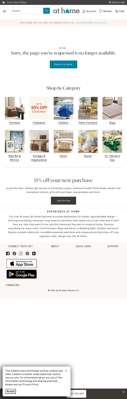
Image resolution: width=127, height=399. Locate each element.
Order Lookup (13, 292)
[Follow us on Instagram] (21, 253)
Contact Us (102, 298)
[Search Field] (30, 11)
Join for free (63, 200)
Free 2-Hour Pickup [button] (16, 2)
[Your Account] (89, 11)
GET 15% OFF (76, 393)
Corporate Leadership (105, 258)
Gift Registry (13, 322)
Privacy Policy (104, 340)
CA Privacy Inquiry (106, 334)
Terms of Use (103, 328)
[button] (66, 10)
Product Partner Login (108, 304)
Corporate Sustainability (107, 252)
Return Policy (13, 304)
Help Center (102, 292)
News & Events (101, 264)
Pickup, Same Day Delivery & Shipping (27, 298)
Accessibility (103, 310)
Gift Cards (11, 316)
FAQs (99, 316)
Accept (11, 391)
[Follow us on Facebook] (8, 253)
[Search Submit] (46, 11)
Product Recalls (105, 322)
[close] (66, 371)
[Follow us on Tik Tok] (14, 253)
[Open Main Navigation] (4, 11)
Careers (97, 270)
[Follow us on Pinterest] (27, 253)
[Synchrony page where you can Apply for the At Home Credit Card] (13, 360)
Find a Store (100, 277)
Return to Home (63, 64)
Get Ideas (11, 310)
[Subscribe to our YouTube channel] (34, 253)
